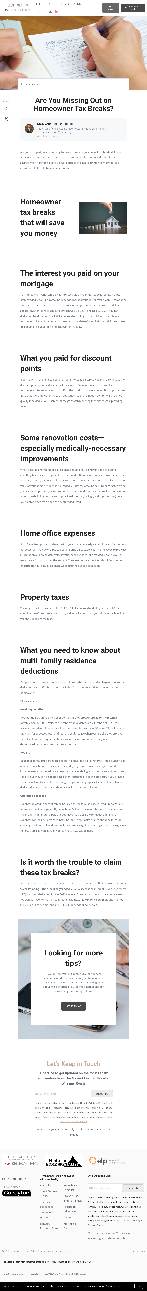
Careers (68, 1217)
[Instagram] (26, 1179)
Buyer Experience (70, 4)
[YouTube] (20, 1179)
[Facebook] (3, 1179)
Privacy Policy (138, 1250)
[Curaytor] (16, 1195)
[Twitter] (9, 1179)
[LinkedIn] (14, 1179)
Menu (110, 8)
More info (117, 1286)
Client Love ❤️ (48, 12)
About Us (45, 1185)
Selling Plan (44, 4)
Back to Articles (33, 84)
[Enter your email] (65, 1094)
